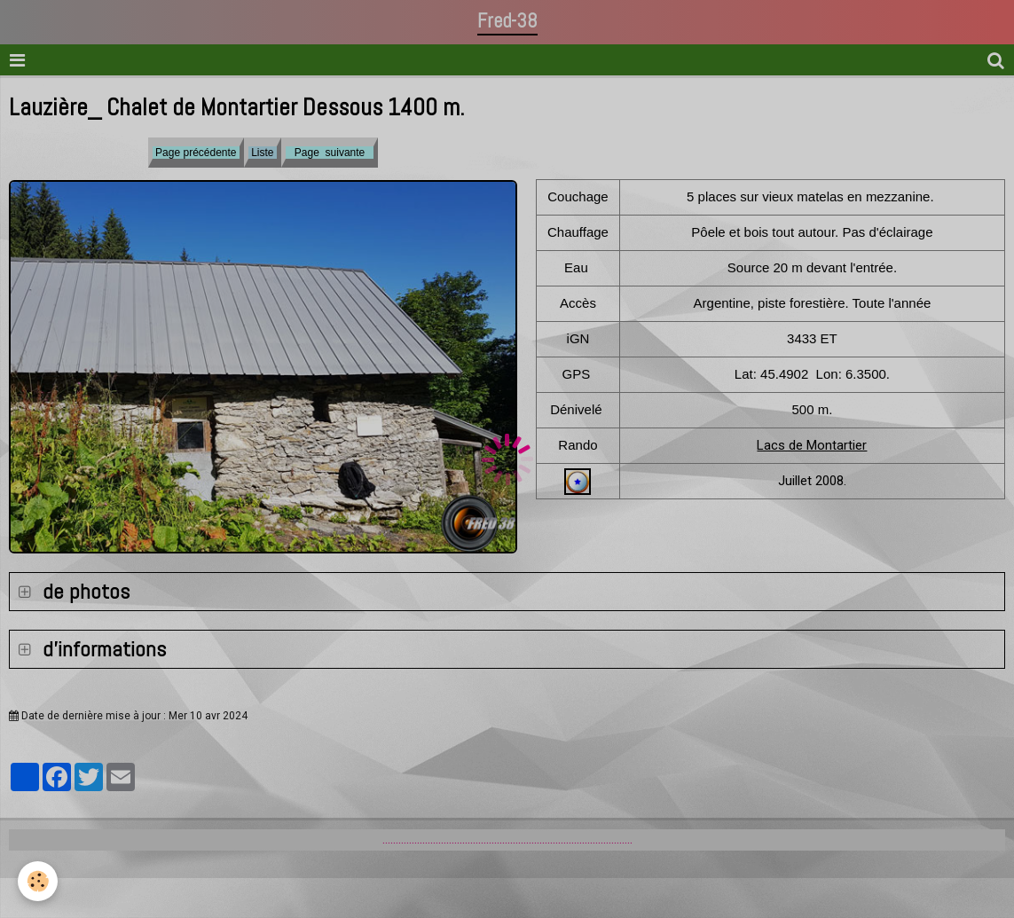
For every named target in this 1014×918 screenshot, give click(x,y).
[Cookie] (38, 881)
